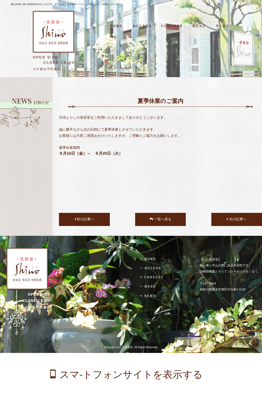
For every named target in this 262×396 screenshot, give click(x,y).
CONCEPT (171, 26)
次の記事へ (236, 219)
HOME (118, 26)
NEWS (225, 26)
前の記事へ (84, 219)
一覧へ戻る (160, 219)
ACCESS (142, 26)
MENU (198, 26)
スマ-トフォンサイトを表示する (131, 374)
